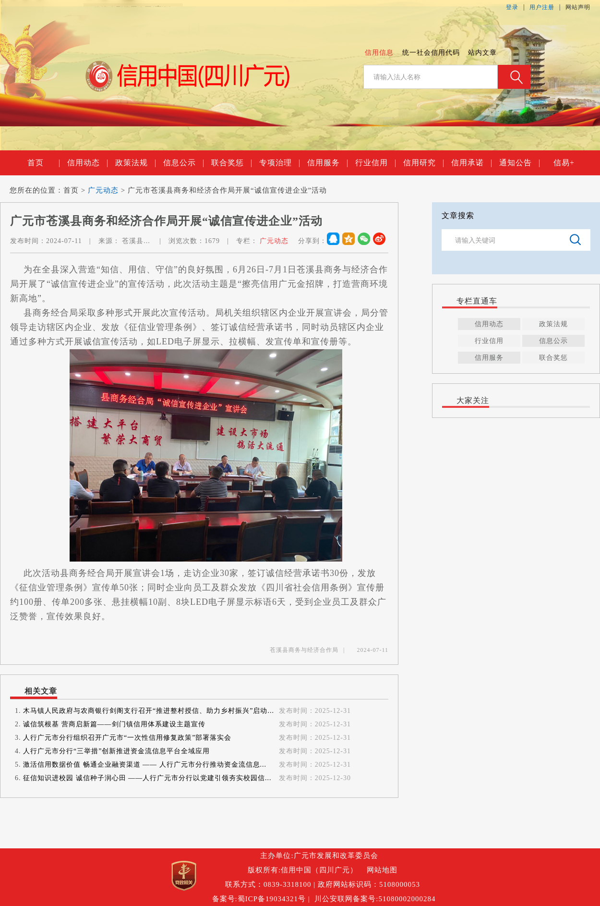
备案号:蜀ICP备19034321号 (259, 899)
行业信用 (375, 163)
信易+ (564, 163)
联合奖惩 (231, 163)
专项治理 (279, 163)
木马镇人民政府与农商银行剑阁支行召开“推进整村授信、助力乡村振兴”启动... (148, 710)
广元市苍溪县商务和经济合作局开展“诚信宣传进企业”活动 (227, 190)
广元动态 (103, 190)
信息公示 (183, 163)
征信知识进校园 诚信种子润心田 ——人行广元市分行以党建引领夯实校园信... (147, 778)
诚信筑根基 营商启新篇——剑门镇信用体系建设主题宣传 (114, 724)
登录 (512, 7)
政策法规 (135, 163)
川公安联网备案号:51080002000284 (374, 899)
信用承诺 (471, 163)
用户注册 (541, 7)
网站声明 (577, 7)
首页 (43, 163)
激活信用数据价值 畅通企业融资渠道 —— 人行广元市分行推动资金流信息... (144, 764)
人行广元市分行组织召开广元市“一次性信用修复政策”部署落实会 (127, 737)
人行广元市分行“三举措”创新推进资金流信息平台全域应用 (116, 751)
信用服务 (327, 163)
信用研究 (423, 163)
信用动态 (87, 163)
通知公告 (519, 163)
